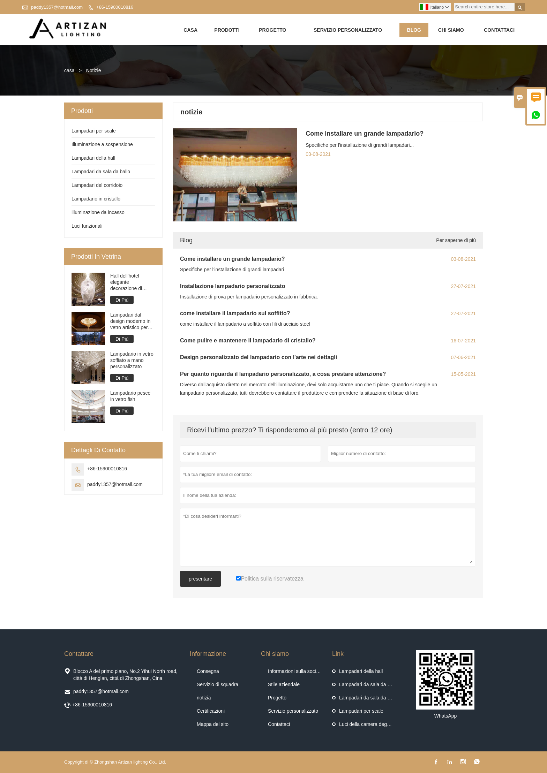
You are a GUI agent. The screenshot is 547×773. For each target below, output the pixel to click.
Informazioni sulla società (295, 671)
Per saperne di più (456, 240)
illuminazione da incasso (98, 212)
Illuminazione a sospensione (102, 144)
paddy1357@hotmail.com (57, 7)
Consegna (208, 671)
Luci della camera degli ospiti (370, 724)
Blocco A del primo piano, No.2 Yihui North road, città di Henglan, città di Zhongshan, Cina (125, 674)
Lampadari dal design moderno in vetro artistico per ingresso (130, 321)
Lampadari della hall (93, 158)
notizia (204, 697)
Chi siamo (451, 30)
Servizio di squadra (217, 684)
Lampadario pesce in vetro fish (130, 396)
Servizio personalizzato (348, 30)
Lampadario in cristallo (96, 199)
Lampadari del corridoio (97, 185)
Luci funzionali (87, 226)
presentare (200, 579)
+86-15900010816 (114, 7)
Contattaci (499, 30)
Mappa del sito (212, 724)
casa (69, 71)
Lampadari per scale (94, 131)
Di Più (121, 300)
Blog (414, 30)
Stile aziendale (284, 684)
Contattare (78, 653)
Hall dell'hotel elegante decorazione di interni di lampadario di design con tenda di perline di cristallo (132, 282)
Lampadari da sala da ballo (101, 172)
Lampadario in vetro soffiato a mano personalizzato (131, 360)
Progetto (272, 30)
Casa (190, 30)
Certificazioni (211, 711)
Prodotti (226, 30)
